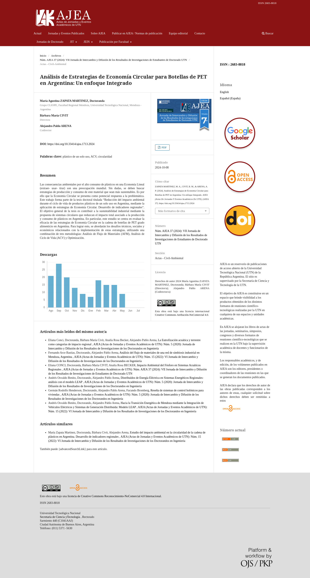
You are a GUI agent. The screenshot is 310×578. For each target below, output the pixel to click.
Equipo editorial (178, 33)
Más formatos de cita (171, 211)
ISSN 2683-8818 (267, 3)
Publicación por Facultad (114, 41)
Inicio (43, 55)
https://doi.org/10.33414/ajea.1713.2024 (71, 144)
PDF (164, 147)
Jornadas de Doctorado (50, 41)
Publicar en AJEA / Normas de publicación (137, 33)
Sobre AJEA (98, 33)
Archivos (56, 55)
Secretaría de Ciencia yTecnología (60, 517)
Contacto (199, 33)
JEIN (87, 41)
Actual (37, 33)
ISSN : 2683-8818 (232, 64)
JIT (72, 41)
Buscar (267, 33)
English (224, 92)
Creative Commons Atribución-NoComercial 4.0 (181, 314)
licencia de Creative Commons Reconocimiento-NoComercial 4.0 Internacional (114, 496)
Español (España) (230, 98)
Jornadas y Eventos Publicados (66, 33)
